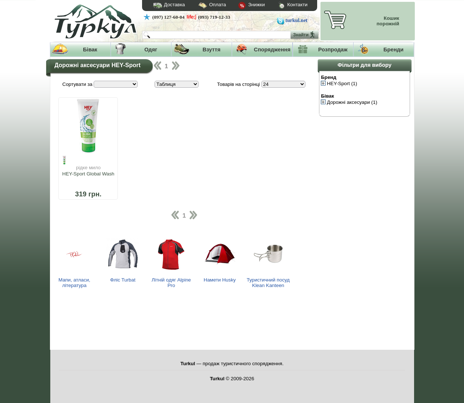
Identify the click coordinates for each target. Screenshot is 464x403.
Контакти (286, 6)
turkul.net (297, 20)
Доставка (166, 5)
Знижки (245, 6)
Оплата (205, 6)
